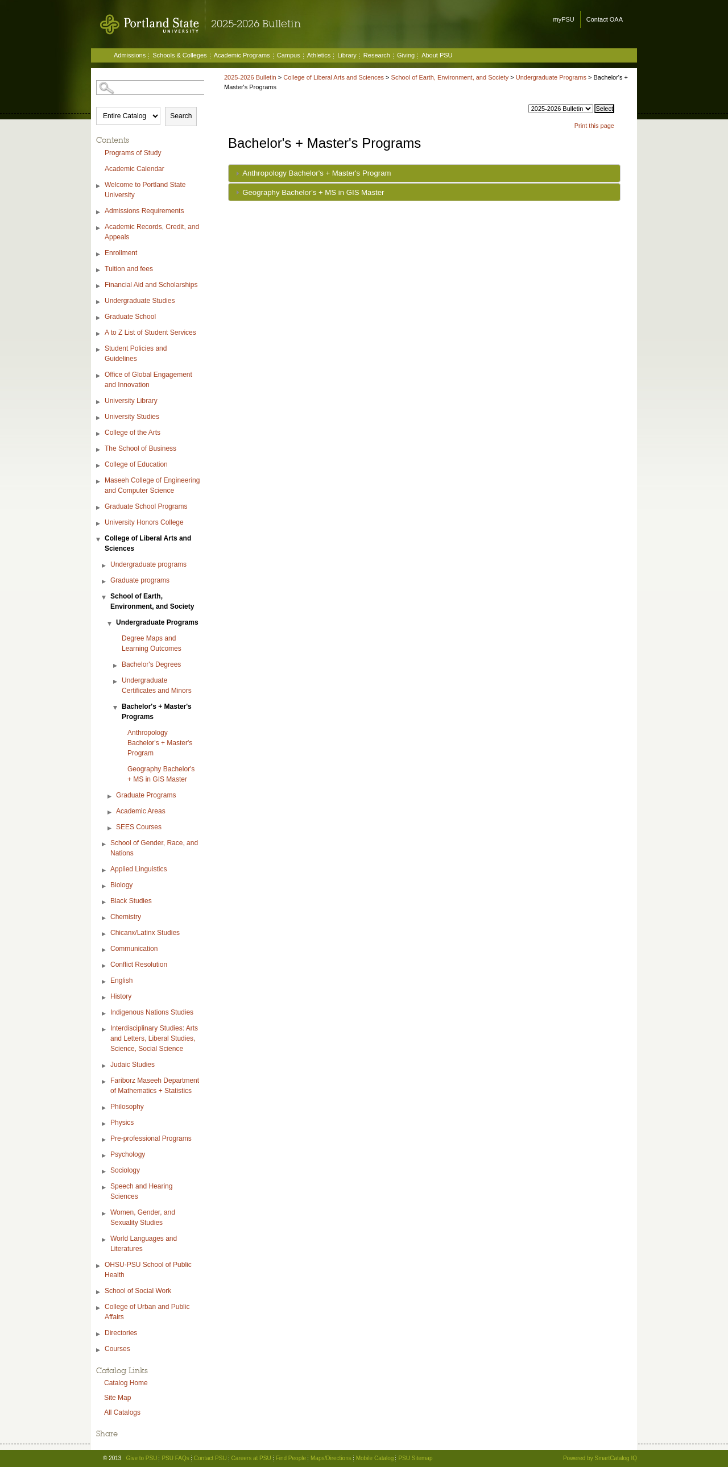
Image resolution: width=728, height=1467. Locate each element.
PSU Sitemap (415, 1458)
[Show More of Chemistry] (104, 918)
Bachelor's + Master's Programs (157, 712)
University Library (131, 401)
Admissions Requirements (144, 211)
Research (376, 55)
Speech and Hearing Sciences (141, 1191)
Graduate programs (139, 580)
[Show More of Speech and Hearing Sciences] (104, 1187)
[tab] (424, 173)
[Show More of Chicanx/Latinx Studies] (104, 934)
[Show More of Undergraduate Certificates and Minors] (116, 681)
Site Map (117, 1398)
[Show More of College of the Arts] (99, 434)
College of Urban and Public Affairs (147, 1312)
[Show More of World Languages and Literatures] (104, 1239)
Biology (121, 885)
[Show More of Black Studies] (104, 902)
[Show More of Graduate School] (99, 318)
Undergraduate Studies (140, 301)
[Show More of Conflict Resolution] (104, 966)
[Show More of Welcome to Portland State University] (99, 186)
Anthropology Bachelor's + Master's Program (159, 743)
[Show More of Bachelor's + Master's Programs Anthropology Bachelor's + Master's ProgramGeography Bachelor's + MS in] (116, 707)
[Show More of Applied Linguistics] (104, 870)
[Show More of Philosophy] (104, 1108)
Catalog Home (126, 1383)
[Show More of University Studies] (99, 418)
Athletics (319, 55)
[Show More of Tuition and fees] (99, 270)
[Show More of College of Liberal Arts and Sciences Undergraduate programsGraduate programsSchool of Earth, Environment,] (99, 539)
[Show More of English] (104, 981)
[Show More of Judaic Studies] (104, 1066)
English (121, 980)
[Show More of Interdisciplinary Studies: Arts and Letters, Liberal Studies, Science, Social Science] (104, 1029)
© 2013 (112, 1458)
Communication (134, 949)
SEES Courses (139, 827)
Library (347, 55)
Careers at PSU (251, 1458)
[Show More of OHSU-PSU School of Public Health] (99, 1266)
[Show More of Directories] (99, 1334)
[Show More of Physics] (104, 1124)
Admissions (130, 55)
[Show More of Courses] (99, 1350)
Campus (288, 55)
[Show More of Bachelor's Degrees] (116, 665)
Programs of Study (133, 153)
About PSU (436, 55)
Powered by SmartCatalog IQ (600, 1458)
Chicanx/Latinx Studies (145, 933)
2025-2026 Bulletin (250, 77)
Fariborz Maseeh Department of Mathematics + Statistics (154, 1086)
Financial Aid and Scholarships (151, 285)
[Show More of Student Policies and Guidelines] (99, 349)
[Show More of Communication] (104, 950)
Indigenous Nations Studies (151, 1012)
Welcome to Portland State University (145, 190)
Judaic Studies (132, 1065)
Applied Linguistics (138, 869)
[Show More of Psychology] (104, 1155)
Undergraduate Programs (157, 622)
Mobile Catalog (375, 1458)
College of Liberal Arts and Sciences (148, 543)
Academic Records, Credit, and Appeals (152, 232)
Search (181, 116)
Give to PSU (141, 1458)
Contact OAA (604, 19)
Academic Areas (141, 811)
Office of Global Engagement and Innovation (148, 380)
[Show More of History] (104, 997)
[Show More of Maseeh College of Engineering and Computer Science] (99, 481)
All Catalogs (122, 1412)
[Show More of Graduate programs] (104, 581)
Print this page (594, 125)
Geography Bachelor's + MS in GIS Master (161, 774)
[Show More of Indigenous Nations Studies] (104, 1013)
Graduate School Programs (146, 506)
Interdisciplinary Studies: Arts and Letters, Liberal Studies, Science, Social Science (154, 1038)
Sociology (125, 1170)
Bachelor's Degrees (151, 664)
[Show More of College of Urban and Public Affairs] (99, 1308)
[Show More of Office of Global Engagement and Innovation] (99, 376)
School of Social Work (138, 1291)
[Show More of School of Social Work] (99, 1292)
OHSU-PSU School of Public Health (148, 1270)
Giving (406, 55)
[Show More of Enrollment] (99, 254)
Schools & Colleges (179, 55)
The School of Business (140, 448)
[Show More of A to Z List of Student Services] (99, 333)
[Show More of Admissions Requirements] (99, 212)
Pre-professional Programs (151, 1138)
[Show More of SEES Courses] (110, 828)
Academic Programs (242, 55)
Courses (117, 1349)
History (120, 996)
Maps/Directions (331, 1458)
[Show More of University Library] (99, 402)
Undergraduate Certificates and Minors (157, 685)
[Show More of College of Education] (99, 465)
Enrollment (121, 253)
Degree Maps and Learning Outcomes (151, 643)
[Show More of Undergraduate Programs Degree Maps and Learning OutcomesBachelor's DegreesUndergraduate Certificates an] (110, 623)
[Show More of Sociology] (104, 1171)
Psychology (127, 1154)
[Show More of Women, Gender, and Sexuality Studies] (104, 1213)
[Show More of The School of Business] (99, 449)
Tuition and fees (129, 269)
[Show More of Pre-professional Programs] (104, 1139)
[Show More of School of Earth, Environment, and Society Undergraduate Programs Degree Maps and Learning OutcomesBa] (104, 597)
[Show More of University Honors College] (99, 523)
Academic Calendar (134, 169)
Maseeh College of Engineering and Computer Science (152, 485)
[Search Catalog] (151, 87)
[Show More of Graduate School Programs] (99, 507)
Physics (122, 1123)
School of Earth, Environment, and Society (152, 601)
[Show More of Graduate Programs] (110, 796)
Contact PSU (210, 1458)
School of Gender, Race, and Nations (154, 848)
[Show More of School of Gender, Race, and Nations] (104, 844)
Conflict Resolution (138, 965)
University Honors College (144, 522)
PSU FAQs (175, 1458)
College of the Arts (132, 433)
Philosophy (127, 1107)
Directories (121, 1333)
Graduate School (130, 317)
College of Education (136, 464)
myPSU (563, 19)
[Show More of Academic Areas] (110, 812)
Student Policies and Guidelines (136, 353)
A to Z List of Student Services (150, 332)
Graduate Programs (146, 795)
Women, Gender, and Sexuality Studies (142, 1217)
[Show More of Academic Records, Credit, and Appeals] (99, 228)
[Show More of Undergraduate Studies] (99, 302)
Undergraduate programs (148, 564)
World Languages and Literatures (143, 1244)
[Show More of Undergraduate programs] (104, 565)
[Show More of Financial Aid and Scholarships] (99, 286)
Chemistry (125, 917)
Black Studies (131, 901)
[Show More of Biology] (104, 886)
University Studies (132, 417)
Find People (291, 1458)
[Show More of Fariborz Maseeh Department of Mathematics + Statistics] (104, 1081)
